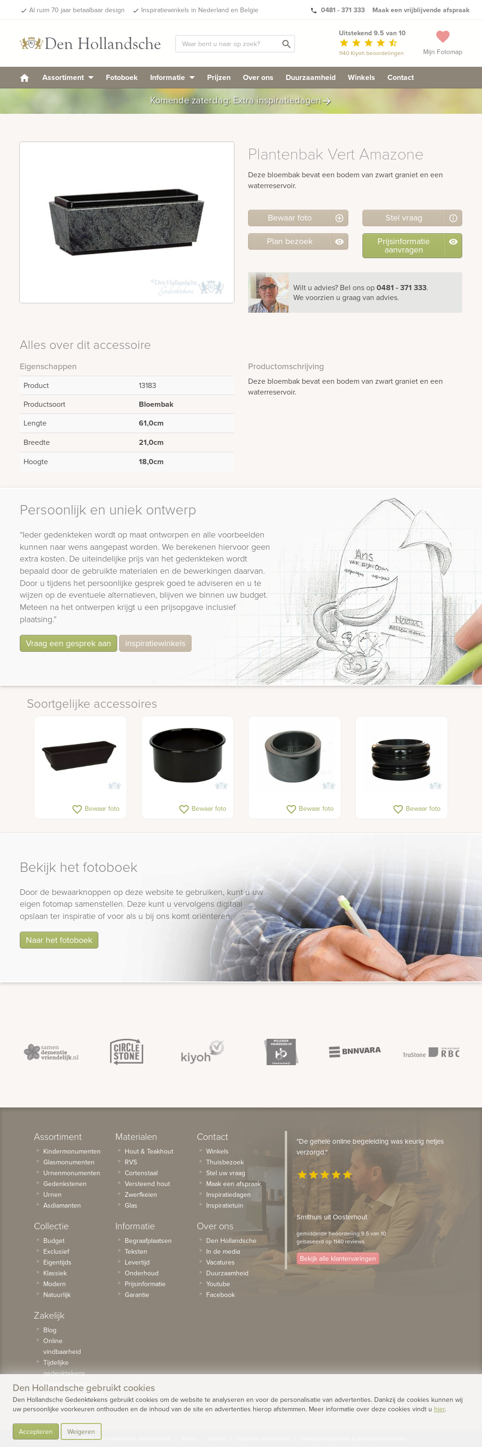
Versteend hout (147, 1183)
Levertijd (137, 1262)
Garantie (137, 1294)
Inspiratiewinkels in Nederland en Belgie (199, 10)
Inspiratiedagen (228, 1194)
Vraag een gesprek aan (68, 643)
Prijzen (219, 77)
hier (439, 1409)
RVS (131, 1162)
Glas (131, 1205)
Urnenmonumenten (71, 1173)
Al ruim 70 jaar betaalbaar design (77, 10)
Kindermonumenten (72, 1151)
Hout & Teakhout (149, 1151)
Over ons (258, 77)
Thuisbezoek (225, 1162)
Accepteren (36, 1431)
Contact (400, 77)
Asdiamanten (62, 1205)
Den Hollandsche (231, 1240)
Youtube (218, 1284)
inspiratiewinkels (155, 643)
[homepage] (24, 77)
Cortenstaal (141, 1173)
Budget (53, 1240)
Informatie (172, 77)
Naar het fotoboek (59, 940)
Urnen (52, 1194)
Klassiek (55, 1273)
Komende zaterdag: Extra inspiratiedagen (241, 101)
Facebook (220, 1294)
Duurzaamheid (311, 77)
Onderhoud (142, 1273)
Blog (49, 1330)
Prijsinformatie (145, 1284)
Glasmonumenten (69, 1162)
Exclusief (56, 1251)
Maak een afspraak (233, 1183)
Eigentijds (57, 1262)
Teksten (136, 1251)
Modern (54, 1284)
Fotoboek (122, 77)
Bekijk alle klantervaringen (338, 1258)
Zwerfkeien (141, 1194)
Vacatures (220, 1262)
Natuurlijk (57, 1294)
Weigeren (81, 1431)
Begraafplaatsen (148, 1240)
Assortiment (68, 77)
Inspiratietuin (224, 1205)
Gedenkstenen (65, 1183)
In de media (223, 1251)
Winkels (361, 77)
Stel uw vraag (225, 1173)
